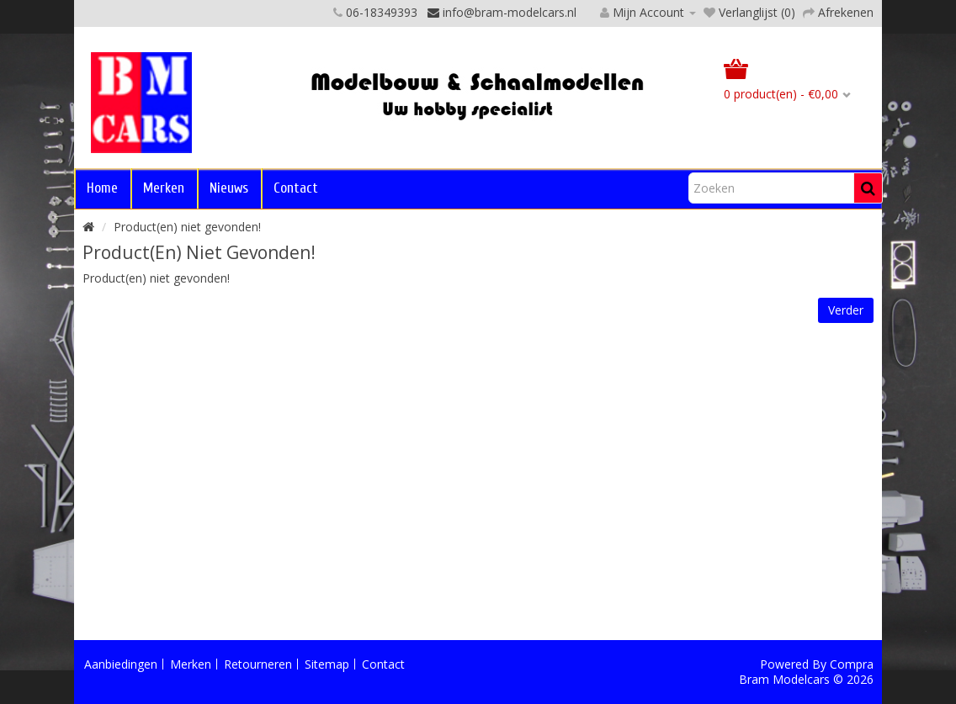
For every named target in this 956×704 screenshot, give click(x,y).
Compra (852, 664)
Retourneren (258, 664)
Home (102, 188)
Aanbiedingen (120, 664)
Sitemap (327, 664)
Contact (296, 188)
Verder (845, 310)
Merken (163, 188)
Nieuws (229, 188)
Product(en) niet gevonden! (187, 227)
